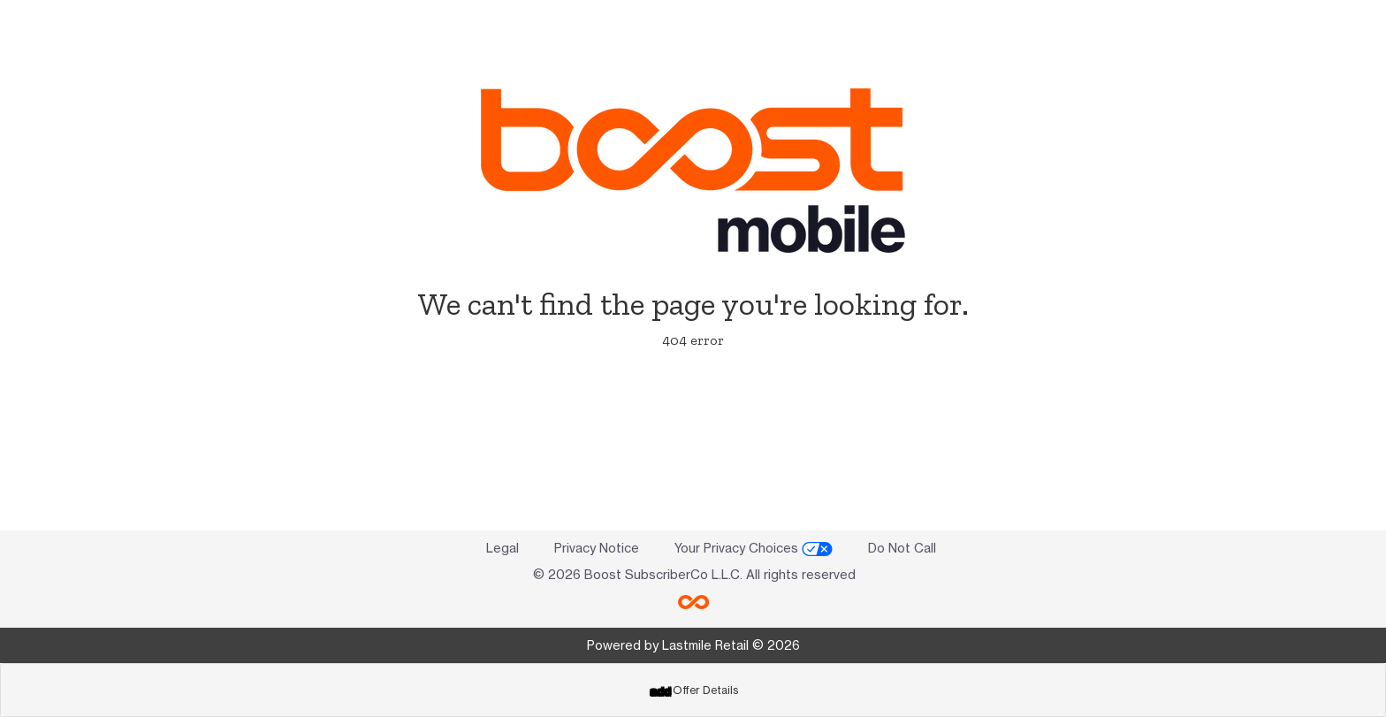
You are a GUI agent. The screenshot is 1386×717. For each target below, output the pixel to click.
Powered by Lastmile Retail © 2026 (693, 644)
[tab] (693, 690)
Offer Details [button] (694, 690)
